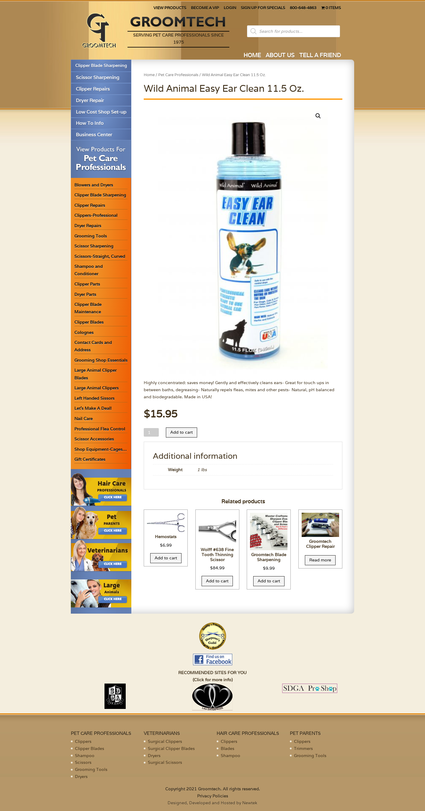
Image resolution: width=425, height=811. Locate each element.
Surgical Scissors (165, 762)
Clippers (83, 741)
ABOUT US (280, 56)
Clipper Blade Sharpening (101, 65)
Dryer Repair (90, 100)
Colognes (84, 332)
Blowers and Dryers (93, 185)
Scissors (83, 762)
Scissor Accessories (94, 439)
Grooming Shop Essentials (101, 360)
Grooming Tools (90, 236)
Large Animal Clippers (96, 388)
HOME (252, 56)
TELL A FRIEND (320, 56)
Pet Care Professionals (178, 74)
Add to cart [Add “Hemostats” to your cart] (166, 558)
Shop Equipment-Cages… (100, 449)
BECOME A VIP (205, 8)
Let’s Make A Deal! (93, 408)
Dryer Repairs (87, 225)
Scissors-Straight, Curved (99, 256)
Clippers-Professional (95, 215)
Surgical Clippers (165, 741)
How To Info (90, 123)
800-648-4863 (303, 8)
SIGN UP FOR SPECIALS (263, 8)
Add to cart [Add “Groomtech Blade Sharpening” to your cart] (269, 581)
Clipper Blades (89, 322)
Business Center (94, 135)
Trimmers (303, 748)
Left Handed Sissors (94, 398)
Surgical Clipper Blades (171, 748)
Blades (227, 748)
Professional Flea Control (99, 429)
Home (149, 74)
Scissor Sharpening (97, 77)
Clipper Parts (87, 284)
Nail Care (83, 418)
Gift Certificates (89, 459)
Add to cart (181, 432)
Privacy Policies (212, 796)
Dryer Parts (85, 294)
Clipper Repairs (93, 89)
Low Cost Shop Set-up (101, 112)
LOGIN (230, 8)
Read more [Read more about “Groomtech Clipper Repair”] (320, 560)
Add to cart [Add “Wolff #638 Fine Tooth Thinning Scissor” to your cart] (217, 581)
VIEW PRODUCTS (169, 8)
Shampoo (84, 755)
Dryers (81, 776)
